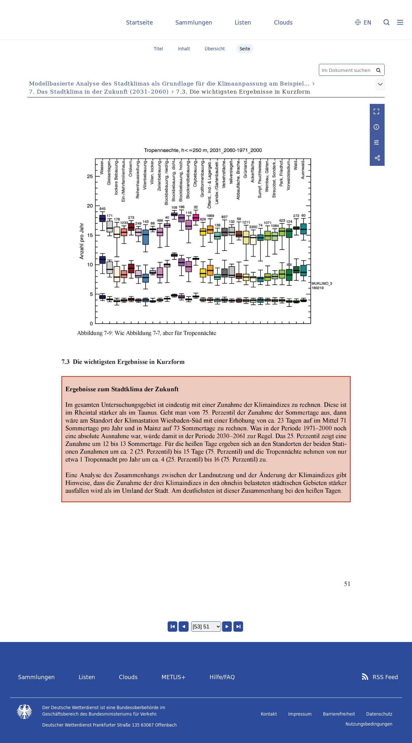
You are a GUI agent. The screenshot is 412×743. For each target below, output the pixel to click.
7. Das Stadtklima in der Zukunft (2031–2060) (99, 91)
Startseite (139, 22)
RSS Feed (385, 677)
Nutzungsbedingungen (369, 724)
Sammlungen (193, 22)
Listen (243, 22)
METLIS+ (174, 677)
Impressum (300, 714)
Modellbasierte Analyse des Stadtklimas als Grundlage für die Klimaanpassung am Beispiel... (169, 83)
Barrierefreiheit (339, 714)
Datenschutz (379, 714)
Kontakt (269, 714)
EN (367, 22)
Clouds (283, 22)
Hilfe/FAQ (222, 677)
